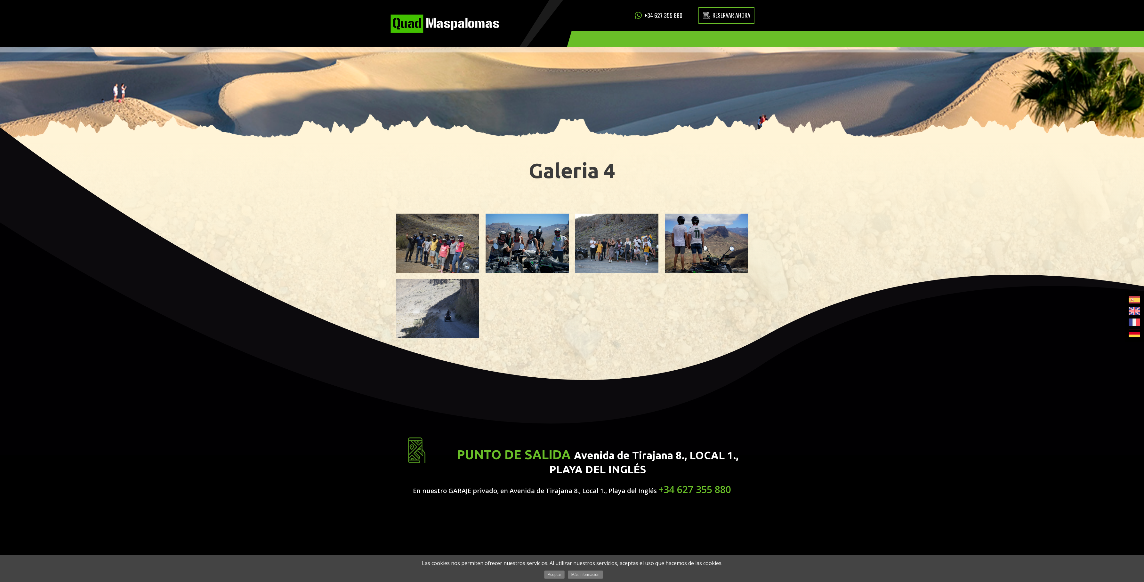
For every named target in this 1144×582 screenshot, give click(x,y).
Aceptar (554, 574)
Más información (585, 574)
